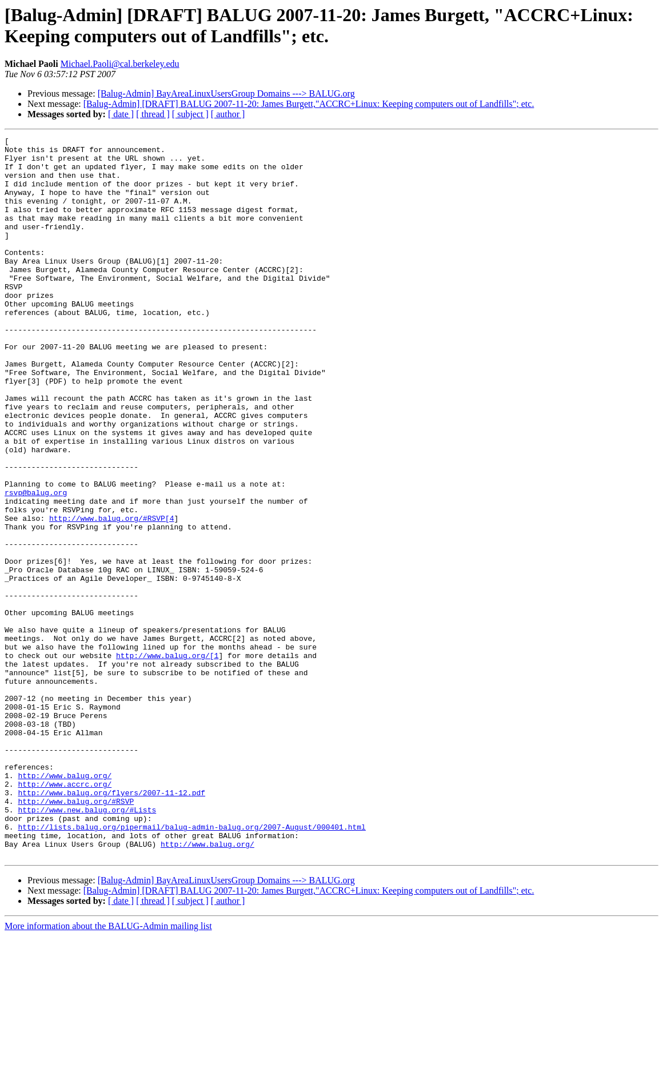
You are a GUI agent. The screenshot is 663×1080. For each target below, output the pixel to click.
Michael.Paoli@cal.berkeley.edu (120, 64)
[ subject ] (190, 114)
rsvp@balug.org (36, 564)
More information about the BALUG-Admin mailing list (108, 1070)
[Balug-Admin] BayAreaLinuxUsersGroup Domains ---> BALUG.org (226, 93)
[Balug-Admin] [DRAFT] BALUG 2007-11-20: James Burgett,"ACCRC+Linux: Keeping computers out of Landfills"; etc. (308, 104)
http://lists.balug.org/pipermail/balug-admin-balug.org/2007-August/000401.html (191, 966)
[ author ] (228, 114)
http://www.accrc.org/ (64, 914)
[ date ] (121, 114)
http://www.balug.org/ (64, 904)
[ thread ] (153, 114)
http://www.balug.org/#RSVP (76, 935)
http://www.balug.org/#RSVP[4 (111, 595)
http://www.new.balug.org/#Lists (87, 945)
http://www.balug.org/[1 (167, 760)
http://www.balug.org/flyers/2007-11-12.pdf (111, 924)
